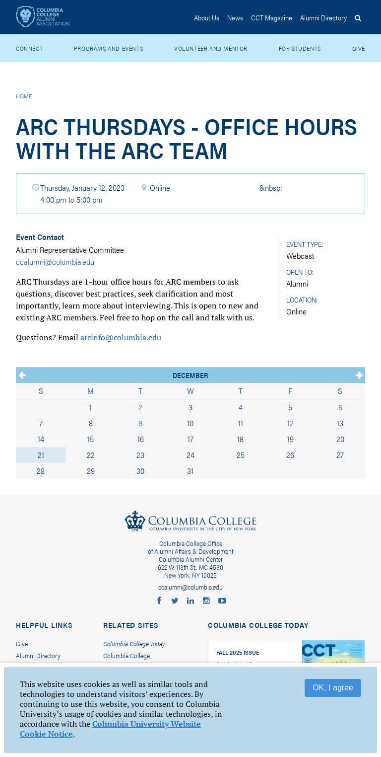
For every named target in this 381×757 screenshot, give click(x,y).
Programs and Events (108, 48)
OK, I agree (333, 687)
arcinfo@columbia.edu (120, 337)
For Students (300, 48)
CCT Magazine (271, 17)
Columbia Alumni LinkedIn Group (190, 601)
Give (358, 48)
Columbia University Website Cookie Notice (110, 728)
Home (24, 95)
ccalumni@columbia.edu (55, 261)
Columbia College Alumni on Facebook (159, 601)
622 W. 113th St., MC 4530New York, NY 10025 (190, 571)
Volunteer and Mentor (211, 48)
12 (290, 423)
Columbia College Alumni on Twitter (175, 601)
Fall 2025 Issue (237, 652)
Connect (29, 48)
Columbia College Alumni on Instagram (206, 601)
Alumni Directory (38, 655)
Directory (323, 17)
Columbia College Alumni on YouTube (222, 601)
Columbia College (190, 523)
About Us (206, 17)
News (235, 17)
